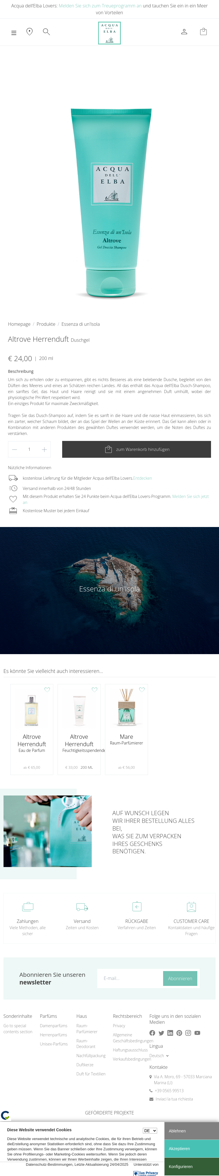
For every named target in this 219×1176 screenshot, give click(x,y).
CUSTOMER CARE (191, 921)
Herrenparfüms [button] (53, 1034)
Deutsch (156, 1055)
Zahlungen (27, 921)
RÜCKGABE (136, 921)
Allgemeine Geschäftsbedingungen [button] (128, 1037)
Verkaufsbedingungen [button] (128, 1059)
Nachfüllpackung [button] (91, 1055)
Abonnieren (180, 978)
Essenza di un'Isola (81, 324)
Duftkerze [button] (85, 1064)
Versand (82, 921)
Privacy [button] (119, 1025)
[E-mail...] (129, 978)
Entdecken (142, 478)
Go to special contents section (18, 1028)
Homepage (19, 324)
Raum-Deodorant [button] (86, 1043)
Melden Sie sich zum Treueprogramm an (100, 6)
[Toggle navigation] (13, 33)
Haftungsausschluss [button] (128, 1050)
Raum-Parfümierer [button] (87, 1028)
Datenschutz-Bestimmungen (49, 1164)
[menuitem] (55, 1026)
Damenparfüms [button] (53, 1025)
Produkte (45, 324)
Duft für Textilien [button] (91, 1074)
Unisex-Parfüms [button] (54, 1044)
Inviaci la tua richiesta (174, 1099)
